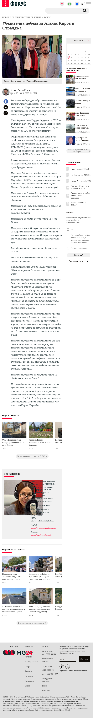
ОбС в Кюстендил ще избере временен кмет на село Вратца (13, 442)
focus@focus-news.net (48, 660)
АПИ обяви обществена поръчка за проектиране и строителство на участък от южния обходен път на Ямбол (13, 609)
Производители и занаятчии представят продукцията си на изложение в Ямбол (11, 577)
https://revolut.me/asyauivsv (42, 535)
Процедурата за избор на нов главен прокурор (80, 195)
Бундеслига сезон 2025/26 (78, 203)
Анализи (28, 671)
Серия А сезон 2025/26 (81, 181)
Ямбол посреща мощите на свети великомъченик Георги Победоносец (39, 609)
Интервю (29, 676)
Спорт (27, 666)
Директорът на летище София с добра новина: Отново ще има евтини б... (81, 138)
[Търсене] (62, 10)
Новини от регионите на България (77, 69)
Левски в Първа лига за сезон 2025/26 (80, 187)
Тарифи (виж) (48, 670)
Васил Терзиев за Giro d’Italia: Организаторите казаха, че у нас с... (82, 114)
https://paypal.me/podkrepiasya (43, 528)
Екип (44, 686)
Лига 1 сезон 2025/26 (80, 169)
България (29, 652)
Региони (28, 657)
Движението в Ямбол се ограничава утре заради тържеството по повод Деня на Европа (39, 577)
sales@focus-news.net (47, 680)
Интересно (29, 681)
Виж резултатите (78, 261)
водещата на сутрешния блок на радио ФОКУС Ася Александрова (41, 490)
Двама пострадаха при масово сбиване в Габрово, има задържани (82, 89)
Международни (31, 662)
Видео (27, 686)
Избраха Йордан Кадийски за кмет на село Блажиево (40, 442)
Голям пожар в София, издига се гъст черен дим (81, 126)
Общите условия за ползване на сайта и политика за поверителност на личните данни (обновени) (46, 700)
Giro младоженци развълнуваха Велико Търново (81, 77)
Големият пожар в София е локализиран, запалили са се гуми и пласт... (82, 102)
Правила (46, 691)
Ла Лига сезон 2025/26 (81, 175)
